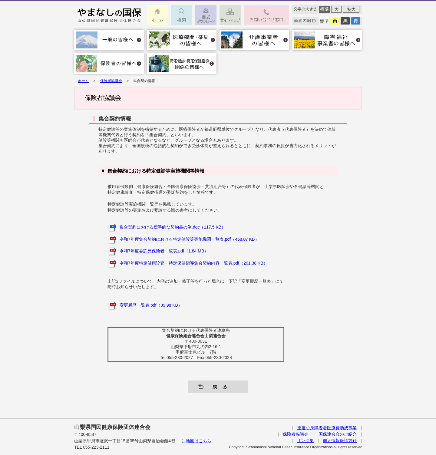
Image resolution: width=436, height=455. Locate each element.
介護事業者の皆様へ (254, 40)
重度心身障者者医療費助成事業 (327, 427)
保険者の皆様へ (109, 63)
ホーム (83, 81)
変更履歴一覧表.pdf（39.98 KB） (151, 305)
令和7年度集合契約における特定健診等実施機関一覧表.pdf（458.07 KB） (189, 239)
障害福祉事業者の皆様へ (327, 40)
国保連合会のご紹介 (338, 434)
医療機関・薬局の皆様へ (181, 40)
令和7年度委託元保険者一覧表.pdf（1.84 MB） (164, 251)
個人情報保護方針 (340, 440)
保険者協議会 (111, 81)
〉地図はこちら (196, 440)
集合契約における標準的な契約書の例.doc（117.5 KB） (173, 227)
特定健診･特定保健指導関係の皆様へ (181, 63)
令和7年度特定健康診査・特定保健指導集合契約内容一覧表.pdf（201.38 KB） (194, 263)
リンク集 (305, 440)
